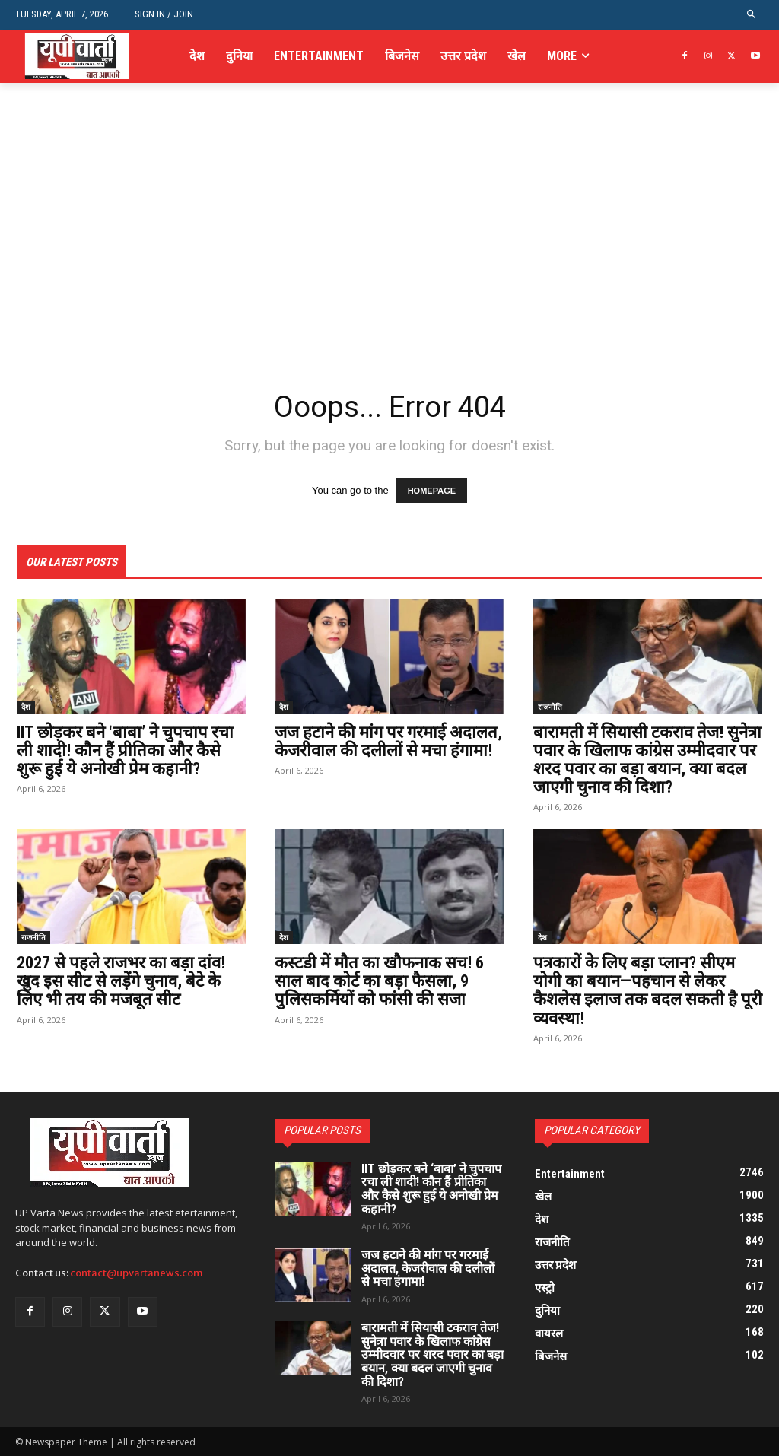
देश (25, 706)
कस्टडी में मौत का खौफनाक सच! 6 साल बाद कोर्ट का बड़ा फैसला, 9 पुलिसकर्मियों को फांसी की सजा (379, 981)
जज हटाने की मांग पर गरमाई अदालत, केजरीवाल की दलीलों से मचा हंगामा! (388, 741)
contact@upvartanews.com (136, 1273)
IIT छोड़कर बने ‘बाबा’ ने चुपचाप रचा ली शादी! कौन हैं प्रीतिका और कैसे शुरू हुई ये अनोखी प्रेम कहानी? (125, 750)
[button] (752, 15)
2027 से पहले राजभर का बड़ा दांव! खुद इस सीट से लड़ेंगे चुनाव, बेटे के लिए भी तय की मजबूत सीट (121, 981)
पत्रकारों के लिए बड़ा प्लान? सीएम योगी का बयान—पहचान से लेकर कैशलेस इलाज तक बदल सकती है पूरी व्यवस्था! (647, 990)
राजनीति (550, 706)
